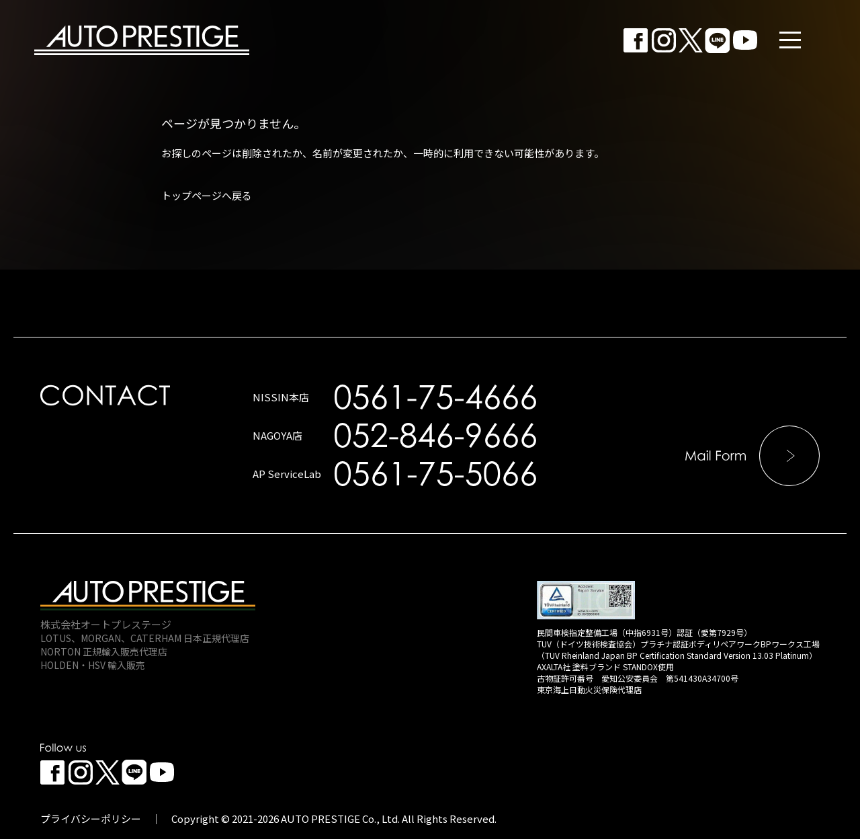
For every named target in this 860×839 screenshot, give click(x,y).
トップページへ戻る (206, 195)
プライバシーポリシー (90, 818)
